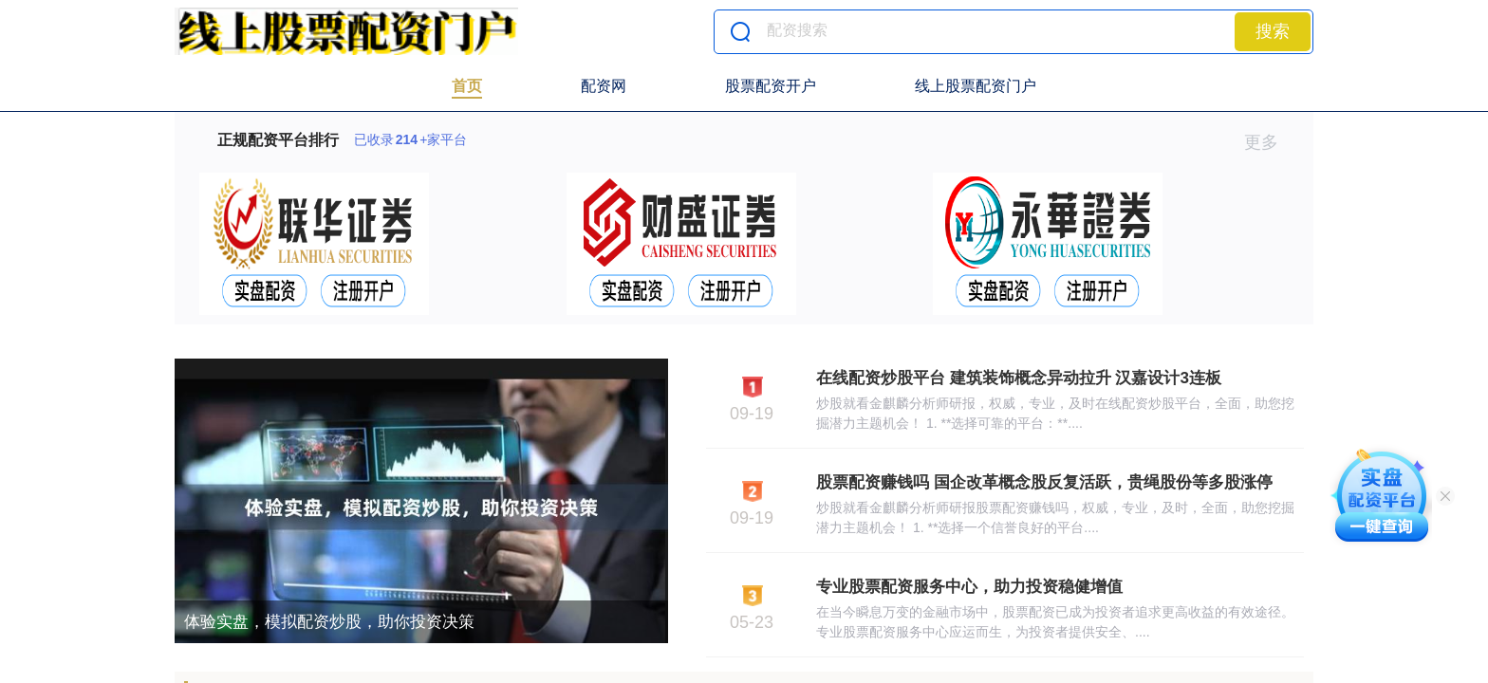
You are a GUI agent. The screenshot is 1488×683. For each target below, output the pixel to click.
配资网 (603, 86)
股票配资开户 (770, 86)
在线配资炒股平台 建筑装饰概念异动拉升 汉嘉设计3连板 (1018, 378)
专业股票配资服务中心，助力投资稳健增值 (969, 587)
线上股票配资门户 (975, 86)
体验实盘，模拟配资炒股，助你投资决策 (329, 622)
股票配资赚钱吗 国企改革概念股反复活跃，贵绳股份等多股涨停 (1044, 482)
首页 (467, 86)
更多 (1269, 142)
